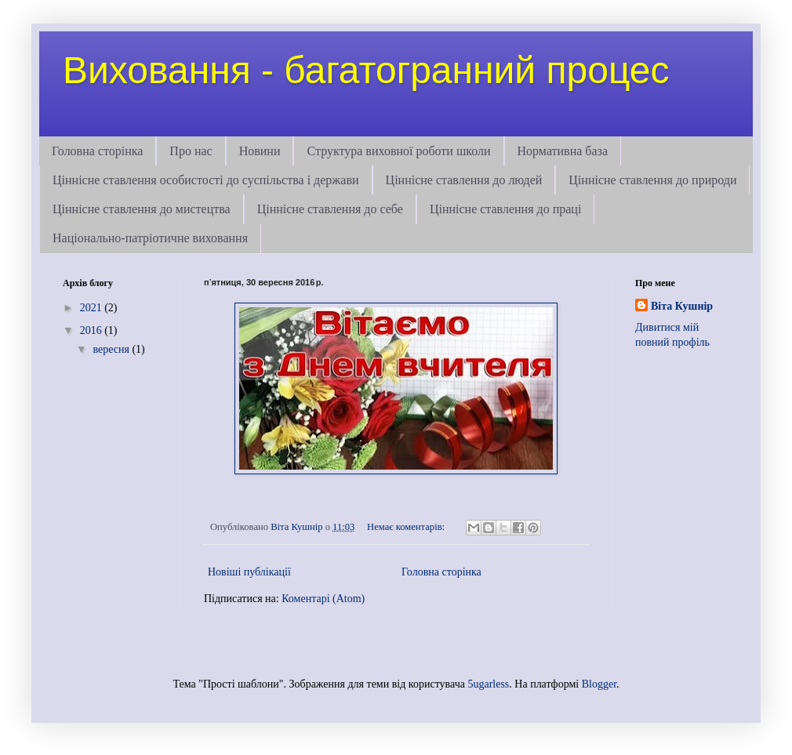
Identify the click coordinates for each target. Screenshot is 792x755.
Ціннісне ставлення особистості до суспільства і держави (206, 180)
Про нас (190, 151)
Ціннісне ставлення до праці (505, 209)
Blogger (599, 684)
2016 (92, 330)
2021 (92, 308)
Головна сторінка (97, 151)
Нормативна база (563, 151)
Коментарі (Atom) (323, 598)
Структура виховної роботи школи (398, 151)
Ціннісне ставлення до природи (652, 180)
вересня (112, 349)
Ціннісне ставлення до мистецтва (142, 209)
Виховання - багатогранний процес (366, 70)
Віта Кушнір (682, 306)
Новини (260, 151)
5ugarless (488, 684)
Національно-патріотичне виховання (150, 238)
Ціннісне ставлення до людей (464, 180)
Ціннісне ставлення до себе (330, 209)
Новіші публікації (249, 572)
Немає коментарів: (407, 526)
